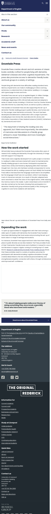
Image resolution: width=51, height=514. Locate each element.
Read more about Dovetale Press (25, 320)
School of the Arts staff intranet (12, 341)
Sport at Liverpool (7, 457)
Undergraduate (6, 426)
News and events (9, 47)
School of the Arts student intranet (13, 338)
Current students (7, 404)
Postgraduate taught (8, 429)
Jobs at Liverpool (7, 452)
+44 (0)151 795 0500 (8, 369)
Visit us (3, 497)
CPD (2, 438)
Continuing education (8, 440)
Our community (8, 25)
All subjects (5, 469)
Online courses (6, 435)
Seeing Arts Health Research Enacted (17, 58)
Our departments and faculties (12, 466)
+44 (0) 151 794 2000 (8, 489)
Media (3, 418)
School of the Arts (15, 333)
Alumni (3, 463)
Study (4, 31)
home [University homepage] (2, 58)
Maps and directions (8, 494)
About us (5, 20)
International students (9, 443)
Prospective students (8, 409)
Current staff (6, 406)
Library (3, 454)
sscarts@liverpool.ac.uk (9, 372)
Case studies (34, 58)
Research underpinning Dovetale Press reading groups (26, 250)
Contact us (6, 53)
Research (5, 36)
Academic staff (8, 42)
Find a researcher (7, 460)
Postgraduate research (9, 432)
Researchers (5, 415)
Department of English (11, 9)
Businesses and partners (9, 412)
